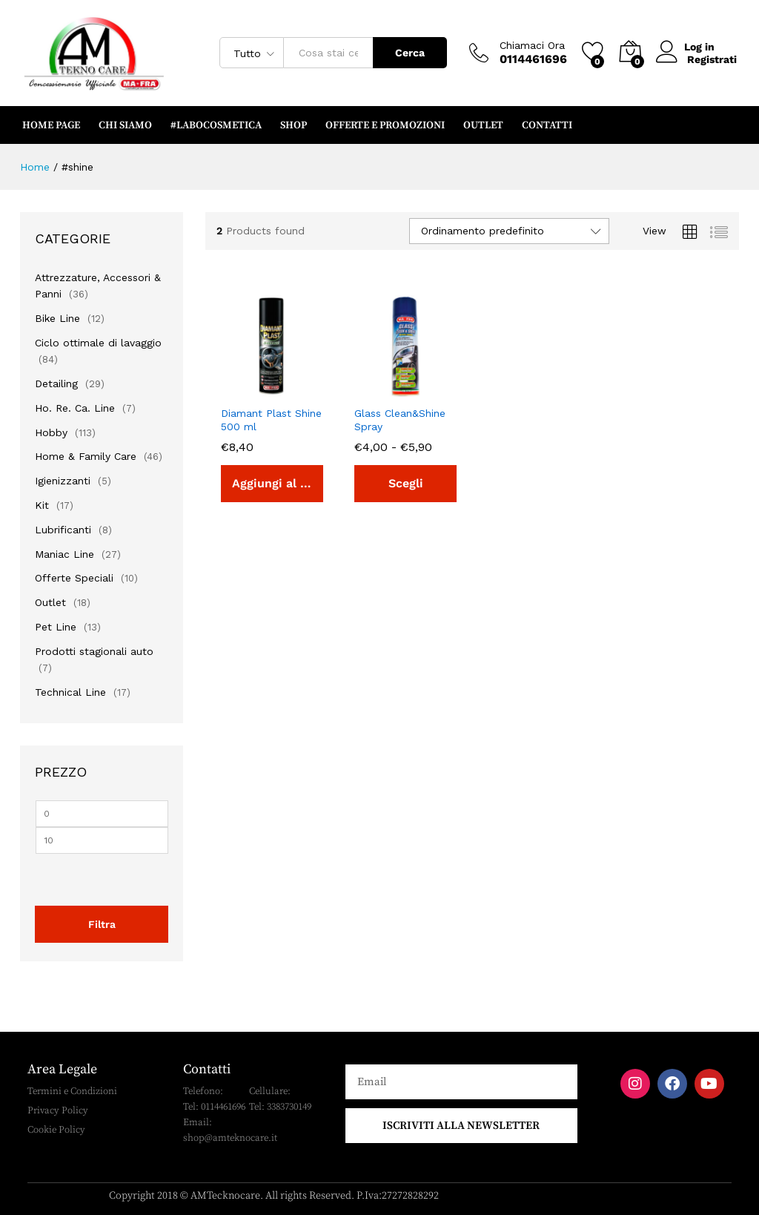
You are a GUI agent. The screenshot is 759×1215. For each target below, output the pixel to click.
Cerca (410, 53)
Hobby (51, 432)
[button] (272, 483)
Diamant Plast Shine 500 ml (271, 419)
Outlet (50, 602)
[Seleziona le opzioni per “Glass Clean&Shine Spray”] (405, 483)
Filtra (102, 924)
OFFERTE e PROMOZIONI (385, 125)
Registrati (712, 59)
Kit (42, 505)
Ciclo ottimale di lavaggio (98, 343)
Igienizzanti (62, 481)
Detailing (56, 383)
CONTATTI (547, 125)
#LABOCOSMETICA (216, 125)
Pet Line (55, 627)
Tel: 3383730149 (280, 1107)
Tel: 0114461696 (214, 1107)
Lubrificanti (63, 530)
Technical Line (70, 692)
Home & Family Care (85, 456)
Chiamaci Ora (532, 45)
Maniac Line (64, 554)
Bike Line (57, 318)
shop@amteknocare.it (230, 1138)
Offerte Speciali (74, 578)
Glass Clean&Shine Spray (399, 419)
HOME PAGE (51, 125)
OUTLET (483, 125)
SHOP (293, 125)
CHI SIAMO (125, 125)
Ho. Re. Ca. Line (75, 408)
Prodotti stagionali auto (94, 651)
